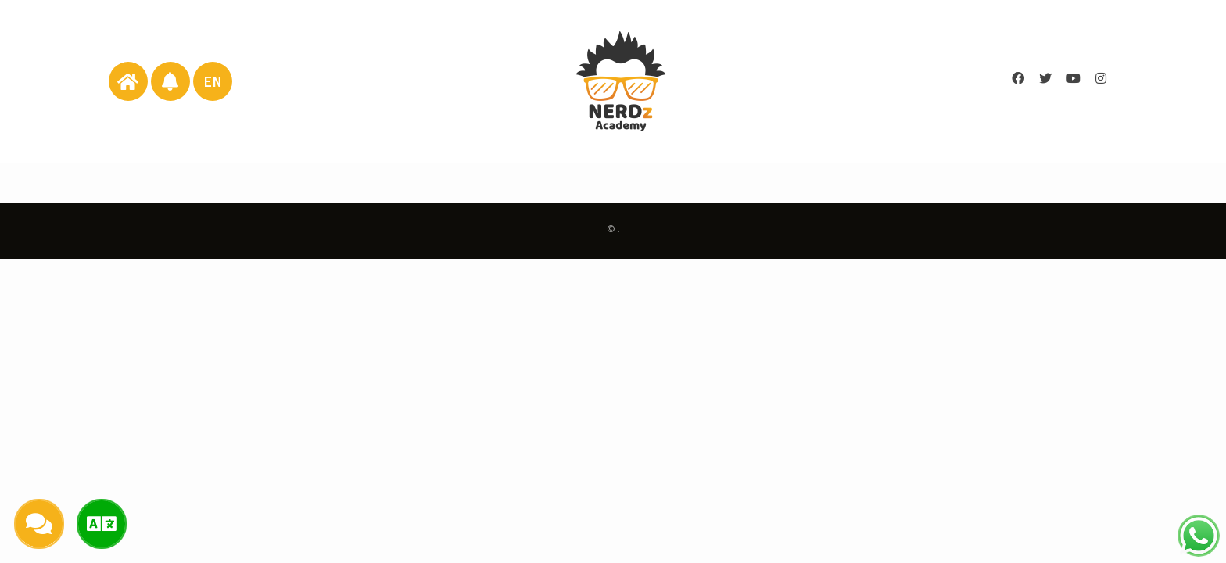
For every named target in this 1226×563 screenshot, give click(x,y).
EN (213, 82)
